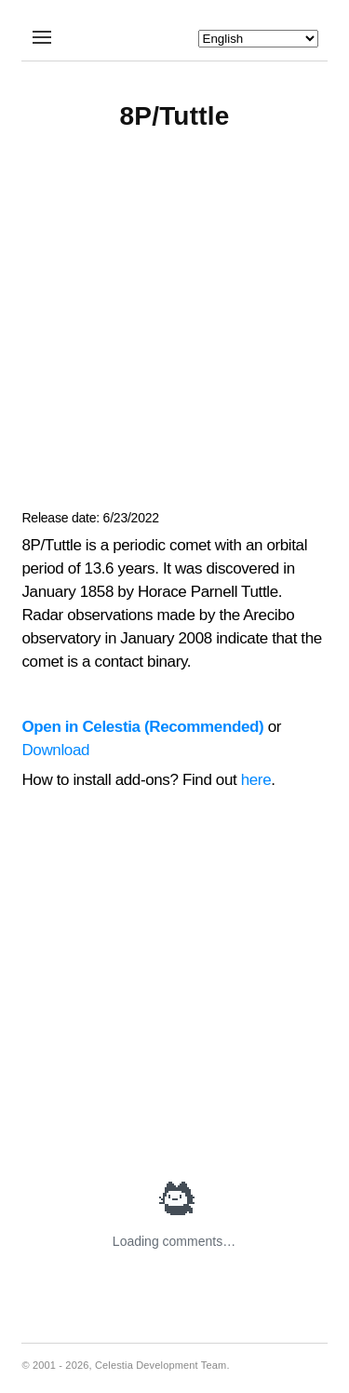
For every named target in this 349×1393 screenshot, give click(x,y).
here (256, 780)
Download (55, 750)
